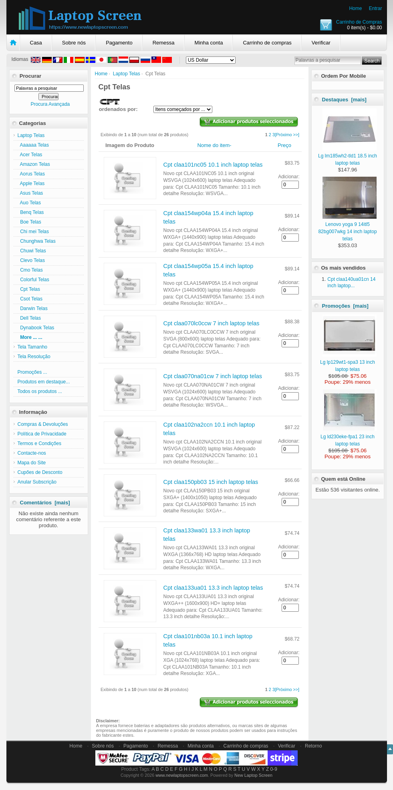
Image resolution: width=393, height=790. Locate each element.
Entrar (375, 8)
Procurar (30, 76)
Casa (36, 43)
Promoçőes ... (32, 372)
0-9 (273, 769)
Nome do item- (214, 145)
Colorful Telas (33, 279)
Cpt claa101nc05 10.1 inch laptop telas (213, 164)
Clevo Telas (31, 260)
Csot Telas (30, 299)
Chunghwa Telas (37, 241)
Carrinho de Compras (359, 22)
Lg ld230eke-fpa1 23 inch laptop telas (348, 437)
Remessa (164, 43)
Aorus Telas (31, 174)
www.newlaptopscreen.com (181, 775)
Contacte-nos (32, 453)
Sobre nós (74, 43)
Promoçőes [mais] (345, 306)
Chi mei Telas (33, 231)
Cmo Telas (30, 270)
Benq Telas (31, 212)
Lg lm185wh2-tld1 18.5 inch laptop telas (347, 156)
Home (355, 8)
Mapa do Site (32, 463)
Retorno (313, 746)
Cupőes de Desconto (40, 472)
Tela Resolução (34, 356)
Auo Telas (29, 203)
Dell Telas (29, 318)
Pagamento (119, 43)
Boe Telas (29, 222)
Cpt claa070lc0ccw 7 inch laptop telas (211, 323)
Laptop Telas (126, 74)
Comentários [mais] (45, 503)
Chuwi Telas (32, 251)
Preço (284, 145)
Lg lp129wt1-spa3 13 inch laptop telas (348, 362)
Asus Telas (30, 193)
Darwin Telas (33, 308)
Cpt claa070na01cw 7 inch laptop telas (212, 376)
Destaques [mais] (344, 100)
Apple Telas (31, 183)
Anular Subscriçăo (37, 482)
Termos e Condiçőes (39, 443)
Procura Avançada (50, 104)
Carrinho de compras (267, 43)
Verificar (321, 43)
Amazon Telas (34, 164)
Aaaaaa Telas (33, 145)
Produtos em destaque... (44, 382)
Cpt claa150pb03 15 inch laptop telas (210, 482)
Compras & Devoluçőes (43, 424)
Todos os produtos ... (40, 391)
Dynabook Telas (36, 328)
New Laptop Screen (253, 775)
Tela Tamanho (33, 347)
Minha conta (209, 43)
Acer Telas (30, 154)
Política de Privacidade (42, 434)
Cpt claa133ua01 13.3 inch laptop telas (213, 587)
